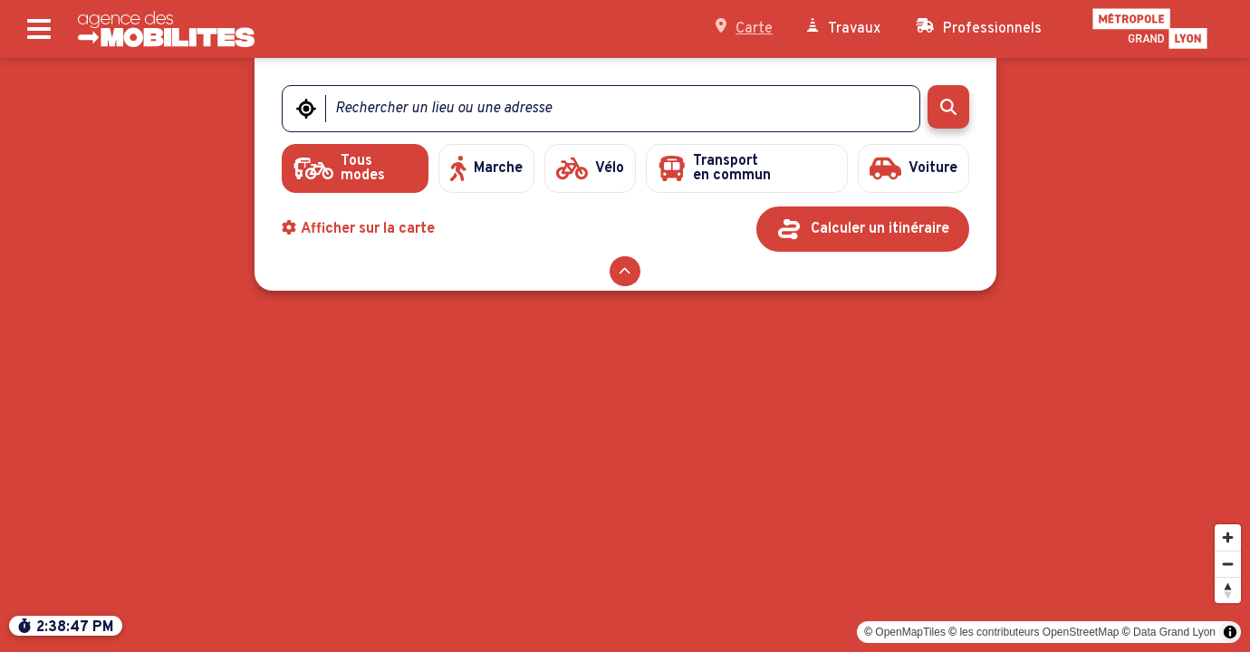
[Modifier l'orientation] (1228, 590)
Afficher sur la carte (358, 229)
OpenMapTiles (910, 632)
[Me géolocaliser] (306, 109)
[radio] (355, 168)
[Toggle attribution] (1230, 632)
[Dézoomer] (1228, 564)
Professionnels (979, 28)
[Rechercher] (948, 107)
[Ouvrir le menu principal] (39, 29)
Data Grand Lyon (1174, 632)
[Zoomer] (1228, 537)
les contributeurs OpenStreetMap (1039, 632)
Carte (744, 28)
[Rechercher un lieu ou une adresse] (611, 108)
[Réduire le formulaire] (624, 271)
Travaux (844, 28)
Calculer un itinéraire (880, 229)
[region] (625, 355)
